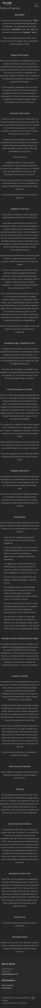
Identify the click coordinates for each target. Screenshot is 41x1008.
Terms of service (8, 986)
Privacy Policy (6, 988)
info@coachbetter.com (10, 974)
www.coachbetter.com (20, 647)
